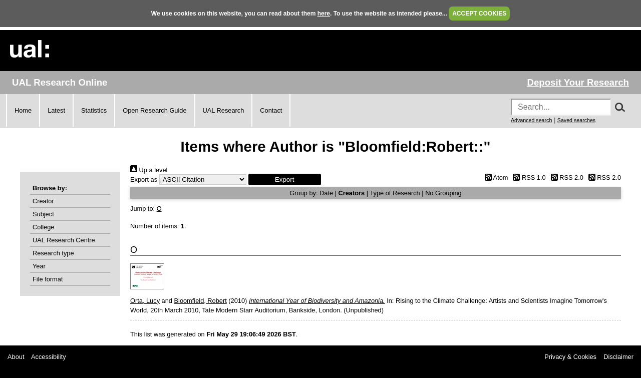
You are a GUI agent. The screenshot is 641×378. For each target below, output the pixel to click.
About (16, 356)
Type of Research (395, 193)
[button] (284, 179)
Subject (43, 214)
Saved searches (576, 120)
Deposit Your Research (578, 82)
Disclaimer (618, 356)
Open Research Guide (154, 110)
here (323, 13)
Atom (494, 177)
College (43, 227)
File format (48, 279)
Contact (271, 110)
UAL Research (223, 110)
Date (326, 193)
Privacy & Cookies (570, 356)
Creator (43, 201)
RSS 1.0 (528, 177)
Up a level (148, 170)
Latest (56, 110)
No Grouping (443, 193)
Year (39, 266)
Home (23, 110)
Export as (143, 179)
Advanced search (531, 120)
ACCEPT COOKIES (479, 13)
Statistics (94, 110)
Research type (53, 253)
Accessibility (48, 356)
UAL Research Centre (64, 240)
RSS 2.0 (565, 177)
